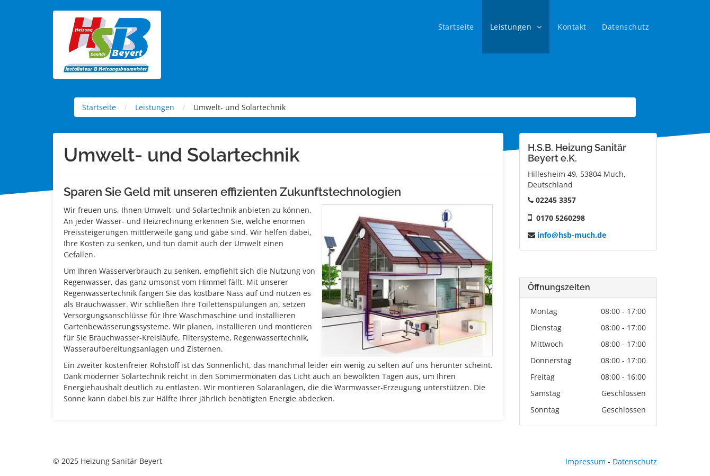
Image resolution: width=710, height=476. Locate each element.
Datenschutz (635, 461)
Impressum (585, 461)
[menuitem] (456, 26)
